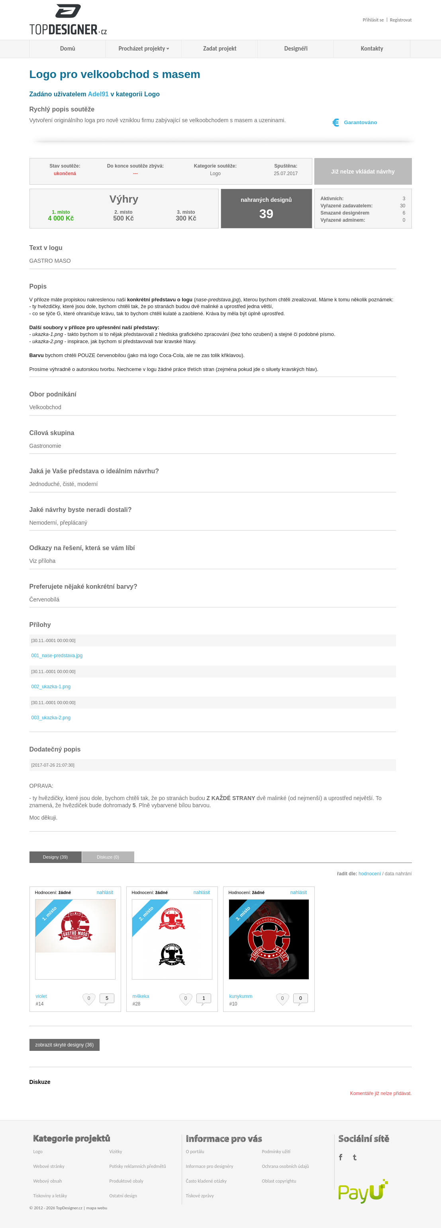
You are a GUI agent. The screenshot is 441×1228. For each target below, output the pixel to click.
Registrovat (401, 20)
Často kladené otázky (206, 1181)
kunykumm (241, 996)
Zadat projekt (219, 48)
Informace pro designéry (209, 1166)
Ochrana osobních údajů (285, 1166)
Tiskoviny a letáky (50, 1196)
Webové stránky (49, 1166)
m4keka (141, 996)
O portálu (195, 1151)
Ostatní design (123, 1196)
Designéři (296, 48)
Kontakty (372, 48)
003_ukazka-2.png (51, 717)
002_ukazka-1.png (51, 686)
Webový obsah (47, 1181)
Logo (38, 1151)
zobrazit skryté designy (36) (64, 1045)
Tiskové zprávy (200, 1196)
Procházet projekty (142, 48)
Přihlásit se (373, 20)
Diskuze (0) (108, 857)
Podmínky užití (276, 1151)
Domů (67, 48)
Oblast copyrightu (279, 1181)
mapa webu (96, 1207)
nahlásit (105, 892)
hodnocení (370, 874)
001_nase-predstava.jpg (57, 655)
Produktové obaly (126, 1181)
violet (41, 996)
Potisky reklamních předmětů (138, 1166)
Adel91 (98, 94)
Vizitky (116, 1151)
